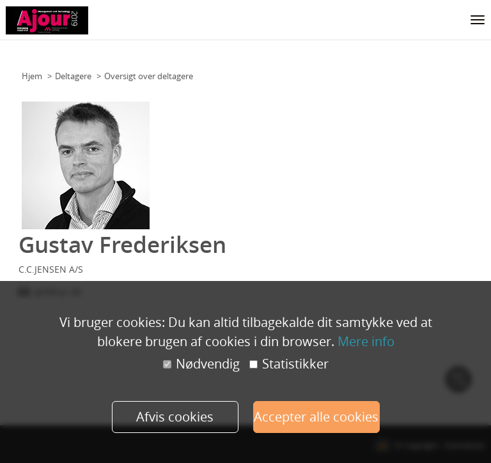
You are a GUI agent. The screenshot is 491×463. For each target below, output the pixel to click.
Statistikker (289, 364)
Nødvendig (201, 364)
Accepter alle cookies (316, 416)
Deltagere (73, 76)
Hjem (32, 76)
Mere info (366, 341)
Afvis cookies (175, 416)
